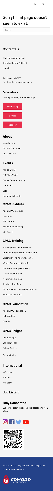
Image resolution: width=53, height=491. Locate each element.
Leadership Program (12, 273)
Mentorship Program (12, 278)
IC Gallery (7, 382)
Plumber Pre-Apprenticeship (16, 268)
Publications (9, 221)
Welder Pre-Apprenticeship (16, 263)
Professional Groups (12, 294)
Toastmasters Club (12, 284)
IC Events (7, 377)
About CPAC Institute (13, 210)
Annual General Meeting (14, 180)
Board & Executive (12, 148)
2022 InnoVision (10, 175)
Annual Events (9, 169)
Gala (5, 190)
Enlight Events (10, 342)
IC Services (8, 372)
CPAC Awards (9, 153)
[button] (12, 106)
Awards (6, 321)
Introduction (9, 143)
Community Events (12, 196)
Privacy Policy (9, 355)
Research (7, 216)
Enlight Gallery (10, 348)
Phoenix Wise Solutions (13, 469)
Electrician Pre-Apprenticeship (18, 257)
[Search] (26, 29)
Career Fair (8, 185)
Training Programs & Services (17, 247)
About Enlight (9, 337)
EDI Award (8, 231)
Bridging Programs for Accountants (20, 252)
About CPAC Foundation (14, 310)
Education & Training (13, 226)
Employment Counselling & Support (20, 289)
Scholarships (9, 316)
